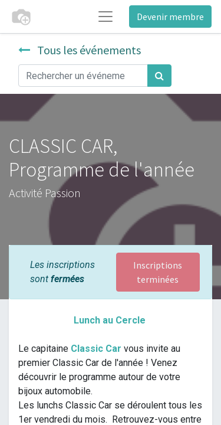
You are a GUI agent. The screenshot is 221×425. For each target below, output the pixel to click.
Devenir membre (170, 16)
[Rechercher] (159, 75)
